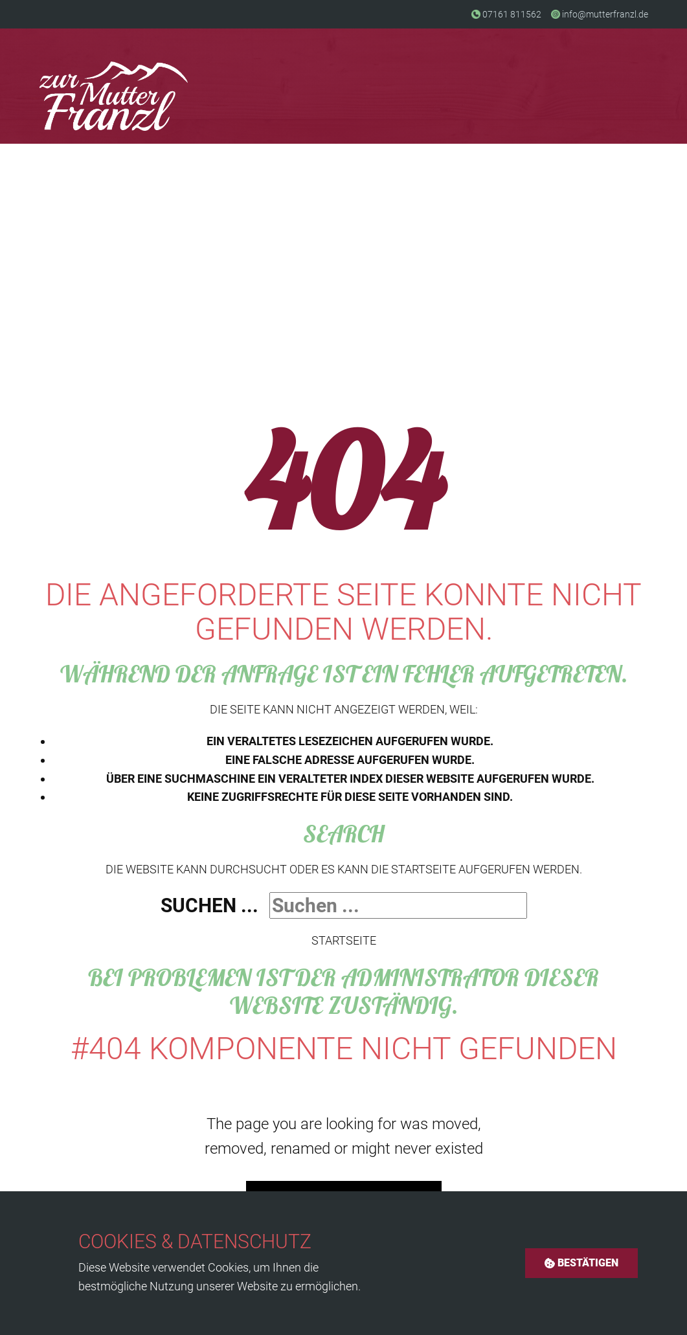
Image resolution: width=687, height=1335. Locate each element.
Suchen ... (209, 905)
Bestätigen (581, 1263)
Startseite (343, 940)
